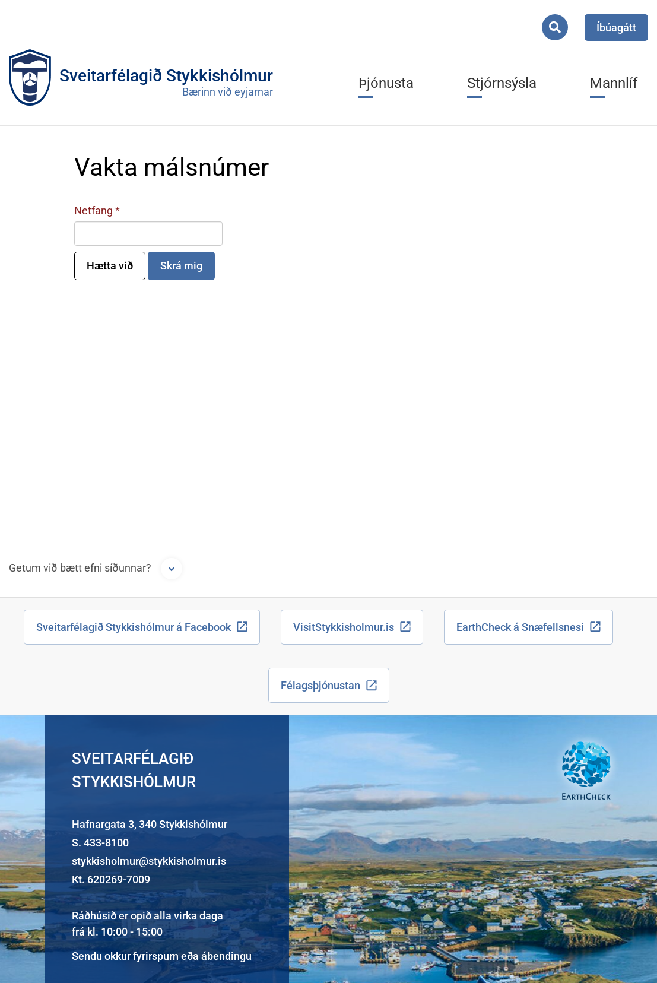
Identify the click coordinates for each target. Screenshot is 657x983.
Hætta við (110, 265)
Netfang (93, 210)
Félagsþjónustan (320, 685)
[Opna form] (171, 568)
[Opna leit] (555, 27)
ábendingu (226, 956)
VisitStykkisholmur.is (343, 627)
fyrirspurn (156, 956)
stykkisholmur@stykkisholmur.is (149, 861)
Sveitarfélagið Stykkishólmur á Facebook (133, 627)
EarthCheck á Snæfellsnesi (520, 627)
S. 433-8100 (100, 842)
